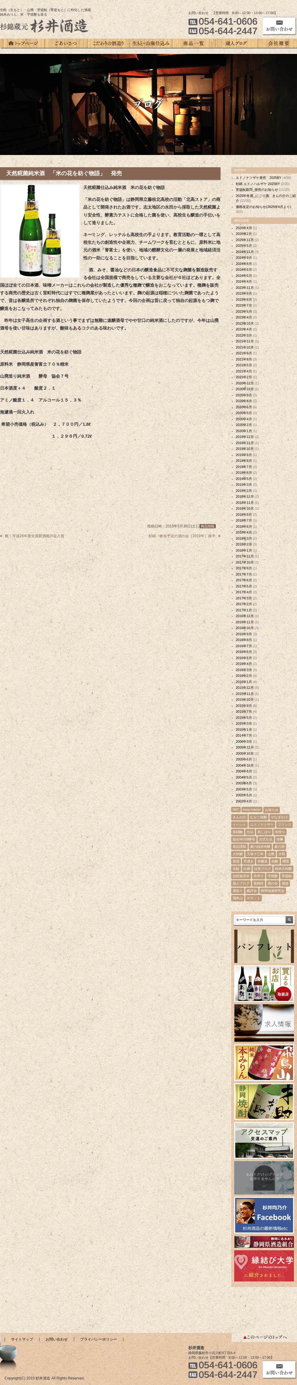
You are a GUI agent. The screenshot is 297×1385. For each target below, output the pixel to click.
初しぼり (264, 832)
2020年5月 (244, 413)
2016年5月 (244, 658)
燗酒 (285, 861)
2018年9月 (244, 514)
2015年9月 (244, 706)
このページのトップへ (264, 1337)
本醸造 (263, 861)
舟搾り (259, 876)
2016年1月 (244, 682)
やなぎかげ (279, 817)
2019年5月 (244, 479)
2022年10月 (245, 323)
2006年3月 (244, 741)
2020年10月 (245, 389)
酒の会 (273, 883)
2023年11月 (245, 287)
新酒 (236, 861)
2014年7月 (244, 735)
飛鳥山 (238, 898)
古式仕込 (266, 839)
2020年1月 (244, 431)
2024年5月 (244, 275)
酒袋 (285, 883)
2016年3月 (244, 670)
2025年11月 (245, 240)
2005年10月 (245, 753)
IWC (236, 809)
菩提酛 (287, 876)
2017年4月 (244, 592)
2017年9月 (244, 568)
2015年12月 (245, 687)
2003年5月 (244, 789)
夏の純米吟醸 (260, 846)
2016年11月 (245, 622)
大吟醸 (238, 854)
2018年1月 (244, 550)
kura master (252, 809)
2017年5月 (244, 586)
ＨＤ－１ (253, 898)
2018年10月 (245, 508)
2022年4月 (244, 329)
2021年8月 (244, 359)
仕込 (250, 832)
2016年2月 (244, 675)
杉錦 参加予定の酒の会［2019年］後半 (182, 536)
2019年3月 (244, 484)
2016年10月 (245, 628)
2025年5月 (244, 245)
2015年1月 (244, 729)
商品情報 (207, 526)
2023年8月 (244, 299)
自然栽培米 (241, 876)
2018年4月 (244, 532)
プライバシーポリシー (98, 1339)
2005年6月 (244, 759)
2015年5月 (244, 717)
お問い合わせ (57, 1339)
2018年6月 (244, 526)
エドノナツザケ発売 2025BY (258, 177)
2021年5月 (244, 365)
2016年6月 (244, 652)
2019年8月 (244, 460)
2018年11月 (245, 502)
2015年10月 (245, 699)
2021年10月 (245, 347)
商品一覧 (193, 43)
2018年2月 (244, 544)
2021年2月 (244, 377)
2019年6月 (244, 472)
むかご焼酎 (258, 817)
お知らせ (271, 810)
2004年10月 (245, 765)
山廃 (271, 854)
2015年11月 (245, 694)
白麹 (246, 868)
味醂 (279, 839)
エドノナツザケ (262, 824)
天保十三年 (255, 854)
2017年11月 (245, 556)
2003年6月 (244, 783)
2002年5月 (244, 795)
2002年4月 (244, 801)
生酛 (236, 868)
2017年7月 (244, 574)
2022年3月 (244, 335)
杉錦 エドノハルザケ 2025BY (258, 184)
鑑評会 (252, 891)
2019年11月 (245, 443)
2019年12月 (245, 437)
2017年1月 (244, 610)
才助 (281, 854)
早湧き (248, 861)
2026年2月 (244, 234)
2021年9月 (244, 353)
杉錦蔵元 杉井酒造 (44, 25)
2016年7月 (244, 646)
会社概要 (277, 43)
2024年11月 (245, 252)
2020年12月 (245, 383)
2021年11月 (245, 341)
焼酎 (275, 861)
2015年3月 (244, 723)
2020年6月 (244, 407)
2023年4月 (244, 317)
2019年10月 (245, 449)
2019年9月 (244, 455)
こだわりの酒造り (108, 43)
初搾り (280, 832)
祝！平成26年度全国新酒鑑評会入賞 (34, 536)
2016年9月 (244, 634)
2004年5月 (244, 777)
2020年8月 (244, 401)
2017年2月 (244, 604)
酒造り (238, 891)
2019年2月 (244, 490)
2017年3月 (244, 598)
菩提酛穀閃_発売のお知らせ (257, 189)
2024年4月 (244, 281)
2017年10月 (245, 562)
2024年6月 (244, 269)
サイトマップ (22, 1339)
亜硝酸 (238, 832)
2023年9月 (244, 293)
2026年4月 (244, 228)
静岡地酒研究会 (272, 891)
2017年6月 (244, 580)
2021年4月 (244, 371)
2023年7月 (244, 305)
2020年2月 (244, 425)
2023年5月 (244, 311)
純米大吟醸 (283, 868)
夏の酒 (279, 846)
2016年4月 (244, 664)
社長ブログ (262, 868)
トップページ (22, 43)
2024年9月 (244, 257)
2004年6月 (244, 771)
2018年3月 (244, 538)
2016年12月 (245, 616)
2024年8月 (244, 264)
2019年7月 (244, 467)
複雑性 (259, 883)
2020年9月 (244, 395)
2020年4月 (244, 419)
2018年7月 (244, 520)
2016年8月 (244, 640)
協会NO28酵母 (244, 839)
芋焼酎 (273, 876)
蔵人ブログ (236, 43)
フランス (284, 824)
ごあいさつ (66, 43)
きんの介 (239, 817)
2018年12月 (245, 496)
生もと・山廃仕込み (151, 43)
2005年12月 (245, 747)
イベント (239, 824)
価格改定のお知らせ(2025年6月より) (263, 207)
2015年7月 (244, 711)
